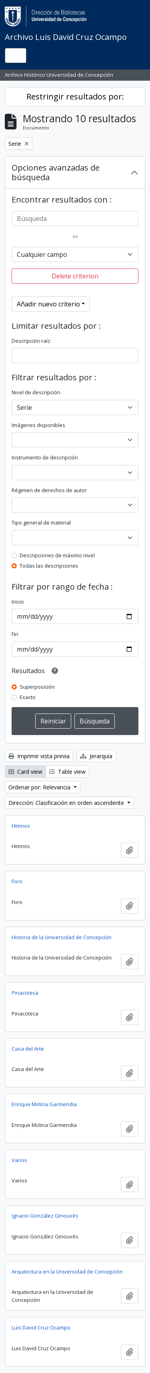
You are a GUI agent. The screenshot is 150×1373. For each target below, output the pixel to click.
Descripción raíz (31, 340)
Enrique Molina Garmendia (44, 1104)
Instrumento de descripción (45, 457)
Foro (17, 881)
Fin (15, 634)
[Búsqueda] (75, 218)
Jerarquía (96, 756)
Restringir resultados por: (75, 96)
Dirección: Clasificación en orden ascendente (67, 803)
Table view (67, 771)
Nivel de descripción (36, 392)
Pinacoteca (25, 992)
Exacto (28, 697)
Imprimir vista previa (39, 756)
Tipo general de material (41, 522)
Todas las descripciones (49, 565)
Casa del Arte (28, 1048)
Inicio (18, 601)
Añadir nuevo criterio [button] (48, 304)
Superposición (37, 686)
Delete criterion (75, 276)
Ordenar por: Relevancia (40, 787)
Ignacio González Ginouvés (45, 1215)
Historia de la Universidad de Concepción (62, 937)
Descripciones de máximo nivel (57, 555)
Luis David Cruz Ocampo (41, 1327)
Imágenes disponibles (38, 425)
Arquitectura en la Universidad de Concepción (67, 1271)
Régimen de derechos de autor (49, 490)
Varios (19, 1160)
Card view (25, 771)
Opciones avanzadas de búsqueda (56, 172)
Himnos (21, 825)
